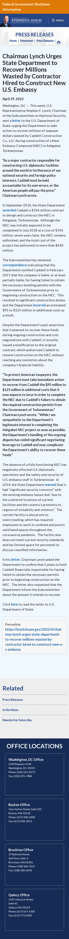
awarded (9, 210)
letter (16, 121)
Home (13, 40)
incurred (39, 305)
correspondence (14, 265)
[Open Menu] (57, 20)
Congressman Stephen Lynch (21, 20)
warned (50, 485)
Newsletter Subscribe (17, 720)
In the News (10, 710)
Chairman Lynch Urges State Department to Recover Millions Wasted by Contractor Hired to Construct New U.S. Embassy (34, 72)
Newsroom (26, 40)
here (14, 604)
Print (58, 41)
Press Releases (34, 34)
